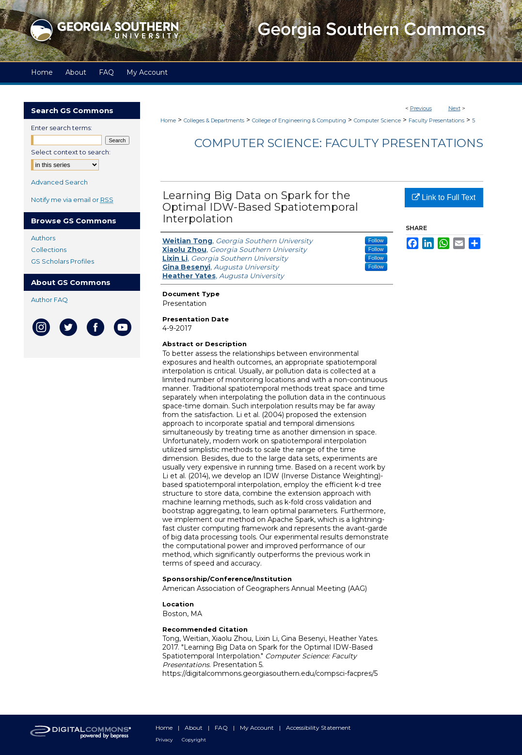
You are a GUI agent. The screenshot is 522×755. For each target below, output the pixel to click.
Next (454, 108)
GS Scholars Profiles (62, 261)
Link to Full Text (443, 197)
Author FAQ (49, 299)
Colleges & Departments (214, 120)
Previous (421, 108)
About (194, 727)
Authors (43, 238)
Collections (48, 249)
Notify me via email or (72, 199)
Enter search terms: (61, 128)
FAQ (222, 727)
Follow (376, 240)
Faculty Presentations (436, 120)
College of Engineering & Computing (299, 120)
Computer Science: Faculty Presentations (338, 143)
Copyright (194, 740)
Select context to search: (71, 152)
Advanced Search (59, 182)
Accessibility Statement (318, 727)
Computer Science (377, 120)
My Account (257, 727)
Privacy (165, 740)
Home (168, 120)
